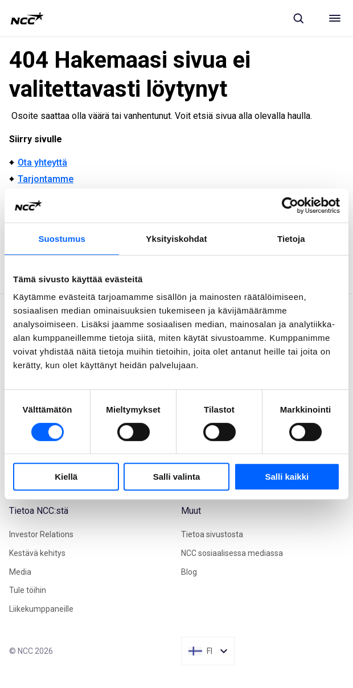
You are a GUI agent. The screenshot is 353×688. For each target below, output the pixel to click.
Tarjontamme (45, 179)
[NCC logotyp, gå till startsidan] (27, 18)
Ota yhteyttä (42, 162)
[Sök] (298, 18)
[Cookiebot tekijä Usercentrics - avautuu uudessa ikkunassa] (290, 205)
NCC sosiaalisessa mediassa (232, 553)
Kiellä (66, 476)
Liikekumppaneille (41, 608)
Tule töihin (27, 590)
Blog (189, 571)
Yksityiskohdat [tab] (176, 239)
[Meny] (335, 18)
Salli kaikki (287, 476)
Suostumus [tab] (61, 239)
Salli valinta (176, 476)
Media (20, 571)
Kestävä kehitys (37, 553)
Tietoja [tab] (291, 239)
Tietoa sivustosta (212, 534)
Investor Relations (41, 534)
